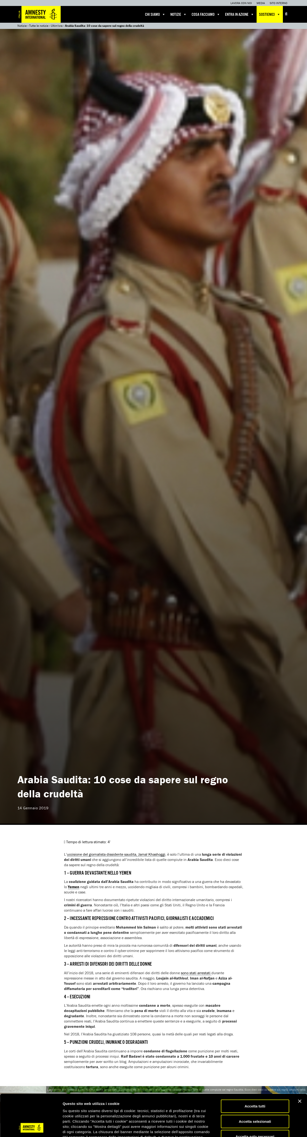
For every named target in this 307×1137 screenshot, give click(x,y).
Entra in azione (239, 14)
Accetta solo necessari (255, 1097)
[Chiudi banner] (299, 1062)
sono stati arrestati (196, 972)
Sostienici (269, 14)
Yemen (73, 886)
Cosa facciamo (206, 14)
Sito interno (278, 3)
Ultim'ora (57, 26)
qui (143, 1108)
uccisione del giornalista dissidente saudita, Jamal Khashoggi (116, 854)
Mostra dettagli (251, 1128)
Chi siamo (155, 14)
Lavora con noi (241, 3)
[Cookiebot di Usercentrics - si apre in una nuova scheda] (31, 1127)
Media (261, 3)
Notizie (178, 14)
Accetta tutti (255, 1067)
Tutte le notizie (38, 26)
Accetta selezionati (255, 1082)
